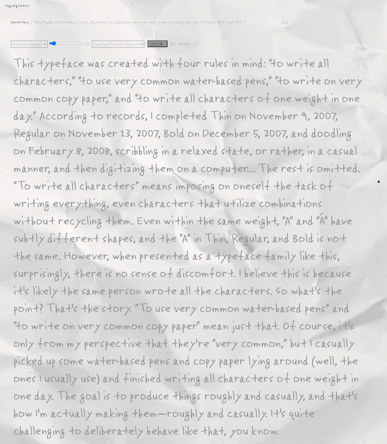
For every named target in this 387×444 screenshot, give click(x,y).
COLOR (157, 44)
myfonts (253, 22)
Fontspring (271, 22)
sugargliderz (17, 5)
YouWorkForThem (24, 28)
